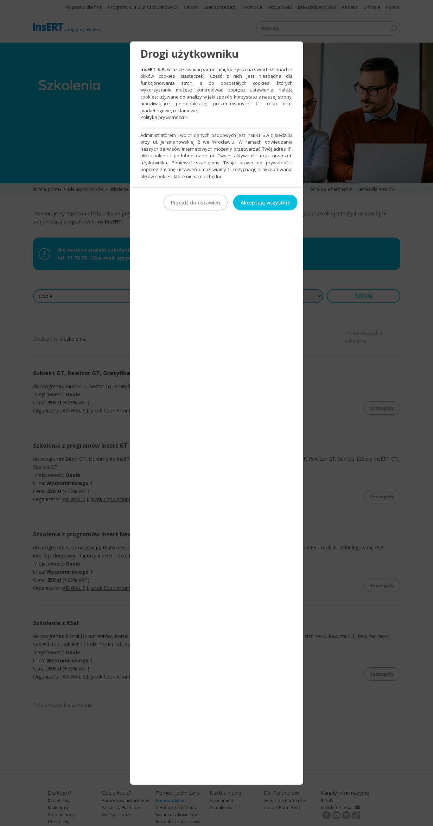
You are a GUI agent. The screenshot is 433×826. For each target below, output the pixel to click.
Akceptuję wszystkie (265, 202)
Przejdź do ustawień (195, 202)
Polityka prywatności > (164, 117)
